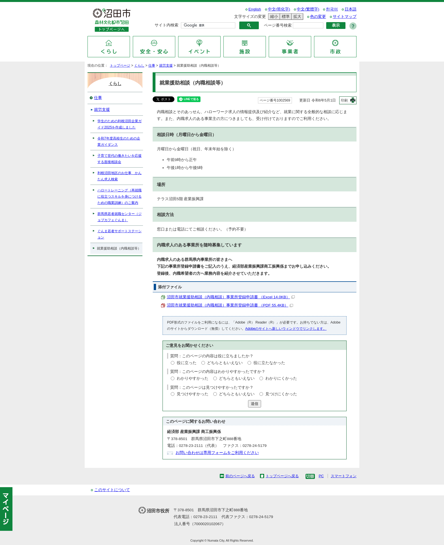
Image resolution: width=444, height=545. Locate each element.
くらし (139, 65)
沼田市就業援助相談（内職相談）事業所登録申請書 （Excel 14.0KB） (231, 297)
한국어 (332, 9)
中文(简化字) (279, 9)
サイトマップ (345, 16)
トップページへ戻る (282, 476)
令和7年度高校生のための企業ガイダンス (118, 141)
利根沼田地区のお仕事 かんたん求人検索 (119, 176)
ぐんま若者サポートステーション (119, 234)
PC (321, 476)
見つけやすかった (192, 394)
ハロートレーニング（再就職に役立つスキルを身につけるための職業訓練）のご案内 (119, 196)
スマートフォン (344, 476)
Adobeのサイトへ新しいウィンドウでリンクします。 (285, 329)
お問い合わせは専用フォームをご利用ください (217, 453)
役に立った (187, 363)
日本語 (351, 9)
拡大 (296, 16)
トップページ (120, 65)
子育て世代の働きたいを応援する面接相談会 (119, 159)
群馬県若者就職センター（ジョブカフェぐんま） (119, 217)
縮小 (273, 16)
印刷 (344, 100)
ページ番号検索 (278, 25)
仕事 (151, 65)
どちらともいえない (225, 363)
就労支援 (166, 65)
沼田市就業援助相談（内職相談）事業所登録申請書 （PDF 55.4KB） (230, 305)
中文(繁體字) (308, 9)
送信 (254, 404)
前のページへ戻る (240, 476)
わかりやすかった (192, 378)
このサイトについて (112, 490)
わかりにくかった (281, 378)
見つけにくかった (281, 394)
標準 (285, 16)
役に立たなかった (269, 363)
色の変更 (318, 16)
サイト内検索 (166, 25)
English (254, 9)
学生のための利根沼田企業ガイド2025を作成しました (119, 124)
